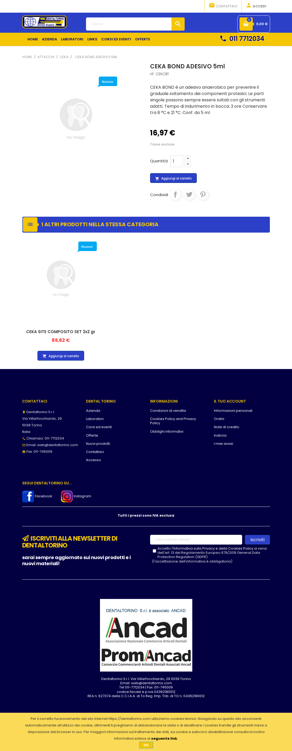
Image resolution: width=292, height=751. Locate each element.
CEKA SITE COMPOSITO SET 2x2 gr (60, 331)
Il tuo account (230, 401)
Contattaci (223, 6)
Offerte (92, 435)
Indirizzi (220, 435)
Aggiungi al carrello (173, 178)
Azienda (93, 410)
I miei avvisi (223, 443)
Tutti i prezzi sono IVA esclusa (146, 515)
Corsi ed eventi (99, 426)
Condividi (175, 194)
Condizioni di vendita (168, 410)
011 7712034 (241, 38)
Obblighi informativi (166, 431)
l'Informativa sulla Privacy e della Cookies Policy (212, 548)
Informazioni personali (233, 410)
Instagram (76, 496)
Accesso (93, 459)
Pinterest (203, 194)
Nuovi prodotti (98, 443)
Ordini (219, 418)
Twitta (189, 194)
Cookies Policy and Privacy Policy (173, 421)
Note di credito (226, 426)
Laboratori (95, 418)
